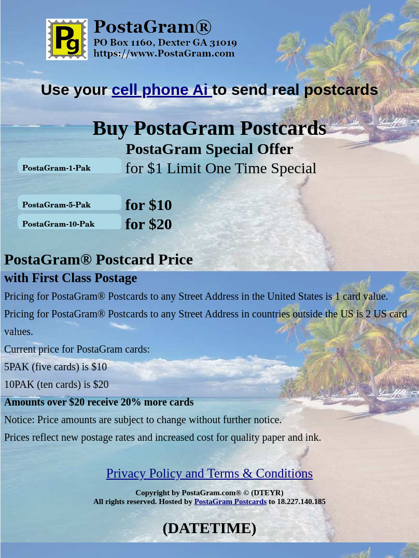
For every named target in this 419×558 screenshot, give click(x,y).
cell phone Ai (161, 89)
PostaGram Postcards (230, 501)
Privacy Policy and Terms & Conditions (209, 473)
